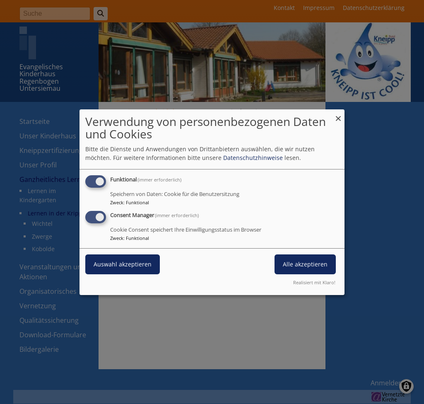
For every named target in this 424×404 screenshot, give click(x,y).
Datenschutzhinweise (253, 158)
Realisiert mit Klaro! (314, 282)
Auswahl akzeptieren (123, 264)
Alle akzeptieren (305, 264)
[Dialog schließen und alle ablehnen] (338, 114)
